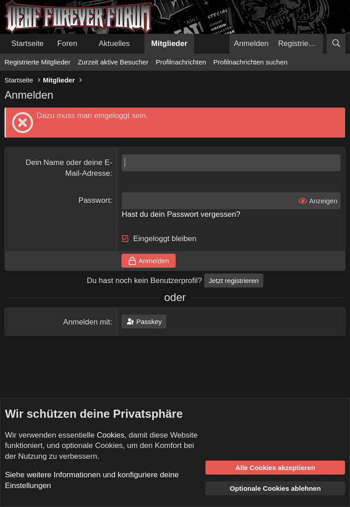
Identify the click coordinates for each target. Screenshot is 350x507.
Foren (67, 43)
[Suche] (336, 44)
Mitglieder (169, 43)
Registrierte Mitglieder (37, 62)
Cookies (110, 435)
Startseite (27, 43)
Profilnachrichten (181, 62)
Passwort (94, 200)
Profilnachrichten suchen (250, 62)
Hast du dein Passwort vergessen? (180, 214)
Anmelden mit (86, 322)
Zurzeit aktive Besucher (113, 62)
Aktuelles (114, 43)
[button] (85, 44)
